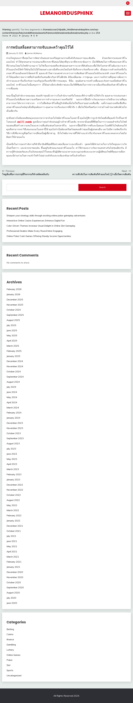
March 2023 (13, 469)
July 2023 (11, 448)
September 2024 (15, 376)
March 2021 (13, 556)
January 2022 (13, 520)
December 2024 (15, 361)
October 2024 (14, 371)
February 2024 (14, 412)
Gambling (11, 644)
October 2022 (14, 494)
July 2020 (11, 597)
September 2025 (15, 314)
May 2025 (12, 335)
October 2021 (14, 531)
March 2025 (13, 345)
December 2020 (15, 572)
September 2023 (15, 438)
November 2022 (15, 489)
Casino (10, 634)
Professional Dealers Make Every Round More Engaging (34, 230)
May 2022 (12, 505)
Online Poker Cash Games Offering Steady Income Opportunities (39, 236)
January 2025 (13, 356)
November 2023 (15, 428)
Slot (8, 665)
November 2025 (15, 304)
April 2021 (12, 551)
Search (102, 187)
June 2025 (12, 330)
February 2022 (14, 515)
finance (10, 639)
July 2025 (11, 325)
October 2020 (14, 582)
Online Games (13, 655)
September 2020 (15, 587)
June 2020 (12, 603)
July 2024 (11, 386)
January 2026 (13, 294)
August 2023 (13, 443)
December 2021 (15, 525)
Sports (10, 670)
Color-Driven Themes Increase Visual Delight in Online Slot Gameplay (41, 225)
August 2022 (13, 500)
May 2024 (12, 397)
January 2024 (13, 417)
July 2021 (11, 536)
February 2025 (14, 351)
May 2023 (12, 459)
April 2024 (12, 402)
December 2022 (15, 484)
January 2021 (13, 566)
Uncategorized (14, 675)
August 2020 (13, 592)
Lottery (10, 649)
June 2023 (12, 453)
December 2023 (15, 423)
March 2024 (13, 407)
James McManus (34, 53)
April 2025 (12, 340)
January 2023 (13, 479)
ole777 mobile (24, 121)
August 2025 (13, 320)
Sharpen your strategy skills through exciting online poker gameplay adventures (46, 215)
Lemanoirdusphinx (66, 13)
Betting (10, 629)
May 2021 (12, 546)
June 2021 (12, 541)
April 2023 (12, 464)
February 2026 (14, 289)
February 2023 (14, 474)
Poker (9, 660)
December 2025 (15, 299)
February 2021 (14, 561)
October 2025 (14, 309)
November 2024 (15, 366)
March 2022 (13, 510)
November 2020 (15, 577)
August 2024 (13, 381)
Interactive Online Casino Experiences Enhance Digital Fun (36, 220)
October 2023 (14, 433)
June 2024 (12, 392)
